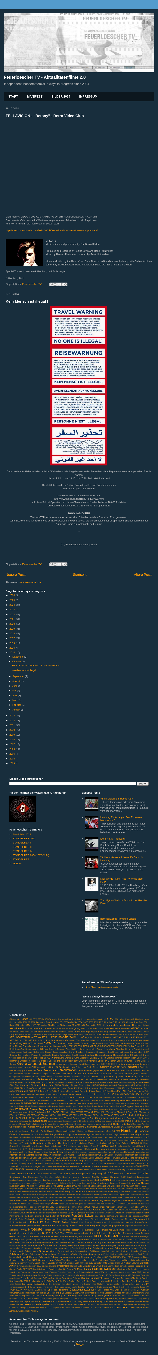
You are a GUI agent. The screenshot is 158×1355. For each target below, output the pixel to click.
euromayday (97, 1088)
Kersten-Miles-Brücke (133, 1163)
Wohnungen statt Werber (129, 1304)
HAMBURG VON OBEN (31, 1134)
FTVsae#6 (108, 1115)
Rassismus (38, 1236)
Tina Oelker (47, 1287)
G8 (74, 1118)
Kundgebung (95, 1173)
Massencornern (28, 1194)
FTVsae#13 (110, 1112)
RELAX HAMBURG (66, 1240)
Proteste (35, 1229)
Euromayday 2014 (112, 1088)
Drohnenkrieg (29, 1082)
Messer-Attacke (16, 1198)
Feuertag (115, 1101)
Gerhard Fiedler (79, 1121)
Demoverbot (134, 1070)
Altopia (21, 1032)
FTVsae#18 (25, 1115)
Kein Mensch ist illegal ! (27, 301)
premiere (129, 1222)
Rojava (12, 1245)
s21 (147, 1245)
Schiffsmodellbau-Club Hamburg (104, 1251)
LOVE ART (77, 1186)
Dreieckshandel (16, 1082)
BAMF (111, 1043)
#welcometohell (99, 1019)
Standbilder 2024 (21, 834)
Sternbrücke (72, 1272)
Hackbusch (23, 1131)
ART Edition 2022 (36, 1040)
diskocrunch (97, 1077)
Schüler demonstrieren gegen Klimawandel (72, 1257)
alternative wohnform (120, 1028)
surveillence (14, 1278)
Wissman (95, 1304)
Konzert (29, 1169)
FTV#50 (79, 1112)
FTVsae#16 (143, 1112)
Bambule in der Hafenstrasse (94, 1043)
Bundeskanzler (45, 1055)
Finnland (116, 1104)
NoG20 (86, 1207)
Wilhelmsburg (142, 1301)
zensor (98, 1308)
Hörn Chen (134, 1149)
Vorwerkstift (132, 1299)
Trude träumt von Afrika (107, 1287)
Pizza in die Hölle (100, 1219)
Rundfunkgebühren (86, 1245)
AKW (29, 1028)
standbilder (14, 1272)
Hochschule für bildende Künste (47, 1149)
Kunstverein (15, 1177)
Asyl (87, 1040)
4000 (17, 1025)
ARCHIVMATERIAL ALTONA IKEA (133, 1035)
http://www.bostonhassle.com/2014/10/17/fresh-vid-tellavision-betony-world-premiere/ (52, 230)
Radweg (74, 1233)
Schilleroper (35, 1254)
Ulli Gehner (143, 1289)
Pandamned (130, 1213)
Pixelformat (84, 1219)
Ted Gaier (27, 1284)
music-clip (45, 1203)
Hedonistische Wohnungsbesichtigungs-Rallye (95, 1143)
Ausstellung (15, 1043)
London (42, 1186)
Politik (56, 1222)
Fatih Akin (122, 1091)
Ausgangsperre (122, 1040)
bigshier (35, 1049)
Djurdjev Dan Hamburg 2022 (129, 1076)
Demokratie (50, 1070)
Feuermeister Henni (101, 1101)
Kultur (30, 1173)
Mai (14, 690)
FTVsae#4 (98, 1115)
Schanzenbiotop (123, 1248)
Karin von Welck (36, 1163)
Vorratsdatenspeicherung (106, 1298)
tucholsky (135, 1287)
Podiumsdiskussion (18, 1222)
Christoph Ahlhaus (88, 1060)
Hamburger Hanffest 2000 (46, 1137)
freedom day (115, 1109)
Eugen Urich (84, 1088)
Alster (89, 1029)
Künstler (143, 1173)
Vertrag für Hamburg (65, 1295)
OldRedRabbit (131, 1210)
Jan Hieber (20, 1157)
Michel (77, 1197)
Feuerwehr (125, 1100)
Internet (38, 1155)
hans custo (57, 1140)
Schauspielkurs (81, 1251)
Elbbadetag (130, 1082)
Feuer (79, 1094)
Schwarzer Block (140, 1257)
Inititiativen (114, 1152)
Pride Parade (48, 1225)
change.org (59, 1058)
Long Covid (51, 1186)
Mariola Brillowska (23, 1192)
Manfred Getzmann (125, 1189)
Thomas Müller (127, 1284)
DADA (58, 1067)
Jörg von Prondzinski (25, 1161)
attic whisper (102, 1040)
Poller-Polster (77, 1222)
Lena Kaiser (135, 1180)
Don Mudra (60, 1079)
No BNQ (50, 1207)
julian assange (77, 1160)
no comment (61, 1207)
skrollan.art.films (49, 1266)
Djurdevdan (108, 1076)
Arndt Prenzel (96, 1037)
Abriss (44, 1025)
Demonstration (66, 1070)
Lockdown (24, 1185)
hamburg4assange (81, 1134)
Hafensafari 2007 (112, 1131)
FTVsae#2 (35, 1115)
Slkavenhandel (76, 1266)
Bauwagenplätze (60, 1046)
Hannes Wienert (16, 1140)
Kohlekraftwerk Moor (109, 1167)
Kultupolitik (21, 1173)
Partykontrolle (16, 1216)
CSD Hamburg (118, 1064)
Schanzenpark (16, 1251)
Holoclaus (78, 1149)
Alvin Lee (29, 1032)
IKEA (60, 1151)
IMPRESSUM (88, 96)
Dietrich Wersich (46, 1077)
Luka (100, 1186)
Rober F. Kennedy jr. (94, 1242)
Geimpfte (13, 1121)
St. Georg (68, 1269)
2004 (12, 758)
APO (76, 1035)
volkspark (64, 1299)
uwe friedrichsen (92, 1293)
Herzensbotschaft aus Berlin (89, 1146)
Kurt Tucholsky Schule (50, 1177)
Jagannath (129, 1155)
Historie (13, 1149)
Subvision (136, 1275)
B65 (30, 1043)
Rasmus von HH (25, 1236)
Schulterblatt (99, 1257)
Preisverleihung (116, 1222)
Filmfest (43, 1103)
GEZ (99, 1121)
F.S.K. (36, 1091)
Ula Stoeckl (116, 1289)
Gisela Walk (25, 1124)
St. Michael (79, 1269)
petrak (40, 1219)
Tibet (137, 1284)
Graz (60, 1127)
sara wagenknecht (62, 1248)
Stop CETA (99, 1272)
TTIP (127, 1287)
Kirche (24, 1167)
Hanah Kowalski (125, 1137)
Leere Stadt (93, 1180)
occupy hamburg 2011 (36, 1210)
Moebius (69, 1201)
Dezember (18, 656)
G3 (65, 1118)
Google (24, 1127)
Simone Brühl (114, 1263)
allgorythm (81, 1029)
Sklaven (135, 1263)
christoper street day (67, 1060)
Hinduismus (122, 1146)
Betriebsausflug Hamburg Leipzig (118, 918)
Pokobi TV (36, 1222)
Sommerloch (113, 1266)
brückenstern (136, 1052)
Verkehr (36, 1296)
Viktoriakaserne (137, 1296)
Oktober (17, 661)
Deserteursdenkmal (32, 1074)
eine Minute (119, 1082)
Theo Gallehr (98, 1284)
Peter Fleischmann (134, 1216)
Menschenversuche (139, 1194)
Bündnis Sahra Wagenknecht (65, 1055)
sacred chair (15, 1248)
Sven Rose (61, 1278)
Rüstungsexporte (113, 1245)
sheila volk (135, 1260)
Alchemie (57, 1029)
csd (98, 1064)
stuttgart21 (126, 1275)
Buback (13, 1055)
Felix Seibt (20, 1095)
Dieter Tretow (32, 1077)
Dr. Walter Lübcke (127, 1079)
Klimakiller (57, 1167)
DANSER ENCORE (110, 1067)
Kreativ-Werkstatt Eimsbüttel (107, 1170)
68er (22, 1025)
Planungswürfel (141, 1219)
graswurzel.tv (51, 1126)
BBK (71, 1046)
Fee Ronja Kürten (136, 1091)
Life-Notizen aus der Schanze (54, 1183)
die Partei (119, 1074)
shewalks (145, 1260)
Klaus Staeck (46, 1167)
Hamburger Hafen (139, 1134)
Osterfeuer (109, 1213)
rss (59, 1245)
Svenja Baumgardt (91, 1278)
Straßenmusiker (29, 1275)
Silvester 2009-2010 (57, 1263)
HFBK (105, 1146)
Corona (22, 1063)
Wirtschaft (72, 1304)
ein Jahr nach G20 (85, 1082)
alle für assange (69, 1029)
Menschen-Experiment (119, 1195)
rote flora (43, 1245)
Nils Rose (28, 1207)
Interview (46, 1154)
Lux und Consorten (111, 1186)
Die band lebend (59, 1074)
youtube (60, 1308)
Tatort (11, 1284)
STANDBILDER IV (22, 851)
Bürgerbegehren (86, 1055)
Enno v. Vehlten (125, 1085)
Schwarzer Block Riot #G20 (23, 1260)
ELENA (58, 1085)
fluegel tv (81, 1106)
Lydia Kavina (126, 1186)
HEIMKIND (136, 1143)
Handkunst (138, 1137)
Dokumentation (46, 1079)
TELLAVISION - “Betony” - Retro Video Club (45, 116)
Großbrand (79, 1127)
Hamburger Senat (88, 1137)
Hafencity (51, 1131)
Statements (37, 1272)
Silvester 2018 (73, 1263)
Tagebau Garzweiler (38, 1281)
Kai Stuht (135, 1161)
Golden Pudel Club (103, 1124)
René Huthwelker (91, 1240)
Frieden (145, 1109)
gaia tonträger (82, 1118)
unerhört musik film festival (34, 1293)
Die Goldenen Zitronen (78, 1073)
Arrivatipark (108, 1037)
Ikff (65, 1152)
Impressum (82, 1152)
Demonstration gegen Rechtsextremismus (98, 1070)
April (15, 695)
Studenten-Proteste (75, 1275)
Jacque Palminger (116, 1155)
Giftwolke (117, 1121)
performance (64, 1215)
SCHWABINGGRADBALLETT (118, 1257)
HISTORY (22, 1149)
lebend (83, 1180)
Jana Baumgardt (33, 1158)
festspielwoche (54, 1095)
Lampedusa (143, 1177)
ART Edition (124, 1037)
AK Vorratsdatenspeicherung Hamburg (122, 1025)
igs (54, 1152)
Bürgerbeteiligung (104, 1055)
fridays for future (132, 1109)
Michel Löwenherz (89, 1198)
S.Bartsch (140, 1245)
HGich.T (112, 1146)
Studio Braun (114, 1275)
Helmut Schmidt (23, 1146)
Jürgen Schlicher (106, 1161)
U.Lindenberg (40, 1290)
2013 (12, 715)
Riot (69, 1242)
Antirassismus (55, 1034)
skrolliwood (63, 1265)
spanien (139, 1266)
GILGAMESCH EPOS (130, 1121)
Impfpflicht (72, 1152)
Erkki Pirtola (19, 1088)
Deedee (12, 1070)
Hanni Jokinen (32, 1140)
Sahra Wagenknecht (31, 1248)
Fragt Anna (97, 1106)
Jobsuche (99, 1158)
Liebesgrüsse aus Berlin (20, 1183)
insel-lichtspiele (127, 1152)
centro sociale (39, 1057)
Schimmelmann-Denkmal (68, 1254)
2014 (12, 652)
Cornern (13, 1064)
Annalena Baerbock (135, 1032)
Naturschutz (106, 1204)
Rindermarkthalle (59, 1242)
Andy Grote (79, 1031)
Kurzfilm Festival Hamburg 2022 (108, 1177)
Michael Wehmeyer (64, 1198)
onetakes (62, 1212)
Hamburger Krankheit (68, 1137)
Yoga (54, 1308)
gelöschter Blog (26, 1121)
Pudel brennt (125, 1230)
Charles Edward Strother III (77, 1058)
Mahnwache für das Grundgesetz (52, 1188)
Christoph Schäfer (107, 1060)
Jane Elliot (46, 1158)
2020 (12, 623)
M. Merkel (136, 1186)
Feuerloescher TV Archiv (132, 1094)
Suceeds (145, 1275)
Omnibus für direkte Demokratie (42, 1212)
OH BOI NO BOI (84, 1210)
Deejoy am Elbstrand (26, 1070)
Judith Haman (62, 1160)
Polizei (65, 1222)
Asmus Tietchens (77, 1040)
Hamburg (129, 1130)
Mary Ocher (14, 1195)
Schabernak (98, 1248)
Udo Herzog (103, 1290)
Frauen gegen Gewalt (81, 1109)
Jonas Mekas (127, 1157)
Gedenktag (144, 1118)
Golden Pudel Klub (122, 1124)
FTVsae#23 (56, 1115)
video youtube (105, 1295)
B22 (25, 1043)
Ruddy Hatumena (69, 1245)
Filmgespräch (54, 1104)
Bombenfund (21, 1052)
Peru (96, 1216)
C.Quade (134, 1055)
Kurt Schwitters (30, 1177)
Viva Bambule (33, 1299)
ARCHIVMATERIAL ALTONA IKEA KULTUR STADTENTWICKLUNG (46, 1037)
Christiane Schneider (29, 1061)
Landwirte (47, 1180)
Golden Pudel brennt (84, 1124)
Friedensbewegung (18, 1112)
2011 (12, 725)
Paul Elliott (28, 1216)
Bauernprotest (142, 1043)
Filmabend (14, 1103)
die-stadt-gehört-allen (134, 1073)
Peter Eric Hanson (117, 1216)
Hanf (146, 1137)
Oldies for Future (116, 1210)
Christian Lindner (114, 1058)
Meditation (53, 1194)
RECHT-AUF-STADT (107, 1236)
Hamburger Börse (99, 1135)
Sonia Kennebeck (127, 1266)
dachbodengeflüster (45, 1067)
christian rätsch (129, 1058)
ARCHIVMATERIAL (108, 1034)
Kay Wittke (75, 1164)
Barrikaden (129, 1043)
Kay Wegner (65, 1164)
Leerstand (105, 1179)
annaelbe (121, 1031)
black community (87, 1049)
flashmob (13, 1106)
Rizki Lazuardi (78, 1242)
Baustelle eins (29, 1046)
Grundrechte (91, 1126)
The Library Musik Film (72, 1284)
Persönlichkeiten (82, 1215)
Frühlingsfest (40, 1112)
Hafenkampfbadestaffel (66, 1131)
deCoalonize (143, 1067)
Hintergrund (133, 1146)
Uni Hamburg (53, 1292)
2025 (12, 600)
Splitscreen (43, 1269)
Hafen (31, 1131)
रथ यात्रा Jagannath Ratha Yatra (116, 798)
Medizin (62, 1195)
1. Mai (110, 1019)
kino (18, 1166)
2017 (12, 638)
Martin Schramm (141, 1192)
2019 (12, 628)
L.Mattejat (131, 1177)
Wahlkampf (14, 1301)
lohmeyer (34, 1186)
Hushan (44, 1152)
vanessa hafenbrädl (122, 1293)
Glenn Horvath (59, 1124)
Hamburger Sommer (107, 1137)
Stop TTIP (136, 1272)
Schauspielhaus (66, 1251)
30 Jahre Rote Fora (134, 1022)
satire (89, 1248)
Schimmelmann (49, 1254)
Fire (122, 1104)
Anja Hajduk (91, 1031)
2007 (12, 744)
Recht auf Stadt (86, 1236)
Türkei (142, 1287)
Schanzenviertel (48, 1251)
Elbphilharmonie (22, 1085)
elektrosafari (47, 1085)
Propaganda (115, 1225)
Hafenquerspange (96, 1131)
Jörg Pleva (139, 1158)
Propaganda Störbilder (132, 1226)
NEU (127, 1204)
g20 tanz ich (33, 1118)
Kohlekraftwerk (92, 1166)
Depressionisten (16, 1074)
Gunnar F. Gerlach (133, 1127)
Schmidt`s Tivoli (135, 1254)
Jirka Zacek (89, 1158)
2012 (12, 720)
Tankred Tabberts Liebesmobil (97, 1281)
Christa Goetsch (98, 1057)
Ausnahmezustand (139, 1040)
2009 (12, 734)
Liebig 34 (36, 1183)
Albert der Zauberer (42, 1028)
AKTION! (17, 863)
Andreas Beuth (51, 1031)
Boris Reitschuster (36, 1052)
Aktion (146, 1025)
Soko (104, 1266)
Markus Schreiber (55, 1191)
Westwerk (108, 1301)
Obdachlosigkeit (17, 1209)
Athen (92, 1040)
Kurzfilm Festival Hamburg (76, 1177)
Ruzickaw (125, 1245)
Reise (54, 1240)
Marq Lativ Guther (86, 1191)
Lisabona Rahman (118, 1183)
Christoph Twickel (125, 1060)
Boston (48, 1052)
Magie (20, 1189)
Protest (22, 1229)
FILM (146, 1100)
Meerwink (71, 1195)
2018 (12, 633)
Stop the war (124, 1272)
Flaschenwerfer (142, 1104)
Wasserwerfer (62, 1301)
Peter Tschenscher (27, 1219)
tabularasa (107, 1278)
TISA (56, 1287)
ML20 (62, 1200)
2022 (12, 614)
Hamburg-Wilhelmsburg (58, 1134)
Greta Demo (68, 1127)
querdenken (15, 1233)
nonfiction (110, 1207)
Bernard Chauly (142, 1046)
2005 (12, 753)
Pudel (98, 1229)
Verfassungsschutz (23, 1296)
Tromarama (91, 1287)
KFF (146, 1163)
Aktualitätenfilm (17, 1028)
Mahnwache (29, 1188)
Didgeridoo (46, 1074)
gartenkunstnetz (118, 1118)
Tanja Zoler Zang (59, 1281)
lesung (145, 1180)
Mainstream (91, 1188)
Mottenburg (97, 1200)
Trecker (81, 1287)
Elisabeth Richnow (70, 1085)
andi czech (38, 1032)
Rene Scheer (105, 1240)
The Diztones (54, 1284)
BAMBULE (49, 1043)
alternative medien (101, 1029)
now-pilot (134, 1207)
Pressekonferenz (17, 1225)
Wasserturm (48, 1301)
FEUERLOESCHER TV (98, 1094)
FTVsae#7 (119, 1115)
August (16, 681)
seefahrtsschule (88, 1260)
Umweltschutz (15, 1293)
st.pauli (89, 1269)
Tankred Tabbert (76, 1281)
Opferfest (72, 1213)
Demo (40, 1070)
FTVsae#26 (78, 1115)
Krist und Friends (133, 1170)
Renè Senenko (118, 1240)
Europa (125, 1088)
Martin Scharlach (126, 1192)
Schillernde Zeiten (19, 1254)
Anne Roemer (21, 1035)
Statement (26, 1272)
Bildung (44, 1049)
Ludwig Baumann (90, 1186)
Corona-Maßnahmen (41, 1063)
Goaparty (70, 1124)
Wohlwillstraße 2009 (109, 1304)
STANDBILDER (20, 859)
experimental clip (18, 1091)
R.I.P (45, 1233)
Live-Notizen (142, 1183)
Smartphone (89, 1266)
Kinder (12, 1167)
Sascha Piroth (78, 1248)
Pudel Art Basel (110, 1229)
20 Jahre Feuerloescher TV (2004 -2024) (56, 1022)
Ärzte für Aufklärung (54, 1040)
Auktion (112, 1040)
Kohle (81, 1166)
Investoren (56, 1155)
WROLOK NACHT (44, 1308)
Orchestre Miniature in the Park (90, 1213)
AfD (83, 1025)
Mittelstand (53, 1201)
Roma (34, 1245)
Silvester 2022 (100, 1263)
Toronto (73, 1287)
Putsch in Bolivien (140, 1230)
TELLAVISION (40, 1284)
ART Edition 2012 (140, 1037)
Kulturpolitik (82, 1173)
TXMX (19, 1289)
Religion (79, 1239)
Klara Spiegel (34, 1167)
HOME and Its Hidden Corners (99, 1149)
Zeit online (75, 1308)
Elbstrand (35, 1085)
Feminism (30, 1095)
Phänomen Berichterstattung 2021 (61, 1219)
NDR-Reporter (118, 1204)
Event (146, 1088)
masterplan (42, 1194)
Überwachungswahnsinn (83, 1289)
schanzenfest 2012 (140, 1248)
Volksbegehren (52, 1299)
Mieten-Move (116, 1198)
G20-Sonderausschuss (51, 1118)
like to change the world (80, 1183)
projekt (104, 1226)
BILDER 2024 (60, 96)
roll (29, 1245)
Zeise (67, 1308)
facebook (100, 1091)
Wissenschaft (84, 1304)
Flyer (88, 1106)
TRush (122, 1287)
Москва (34, 1311)
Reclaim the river (129, 1236)
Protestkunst (63, 1229)
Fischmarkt (130, 1104)
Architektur (93, 1035)
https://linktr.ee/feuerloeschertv (101, 987)
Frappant (129, 1106)
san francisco (47, 1248)
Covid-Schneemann (87, 1064)
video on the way (87, 1295)
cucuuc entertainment (18, 1067)
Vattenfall (136, 1293)
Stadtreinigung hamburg (138, 1269)
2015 (12, 647)
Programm (95, 1225)
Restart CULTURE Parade (137, 1240)
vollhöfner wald (75, 1299)
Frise (31, 1112)
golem (17, 1127)
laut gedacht (73, 1180)
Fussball (129, 1115)
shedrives (124, 1260)
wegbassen (83, 1301)
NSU (142, 1207)
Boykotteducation (59, 1052)
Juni (14, 685)
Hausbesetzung (65, 1143)
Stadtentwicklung (105, 1268)
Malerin (101, 1189)
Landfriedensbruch (17, 1180)
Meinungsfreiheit (101, 1195)
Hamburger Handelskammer (21, 1137)
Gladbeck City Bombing (42, 1124)
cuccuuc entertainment (137, 1064)
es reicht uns (54, 1088)
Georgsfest (67, 1121)
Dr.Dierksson (142, 1079)
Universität (67, 1292)
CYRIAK (33, 1067)
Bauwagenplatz (44, 1046)
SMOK (98, 1266)
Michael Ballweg (31, 1198)
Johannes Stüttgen (112, 1158)
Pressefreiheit (142, 1222)
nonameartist (98, 1207)
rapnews (136, 1233)
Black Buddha (72, 1049)
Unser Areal (79, 1292)
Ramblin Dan (115, 1233)
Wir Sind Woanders (59, 1304)
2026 (12, 595)
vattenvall (144, 1293)
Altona (135, 1028)
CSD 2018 (105, 1064)
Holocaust (68, 1149)
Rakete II (94, 1233)
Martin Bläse (101, 1192)
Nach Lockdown (66, 1204)
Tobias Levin (64, 1287)
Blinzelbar (120, 1049)
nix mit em (40, 1207)
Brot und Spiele (122, 1052)
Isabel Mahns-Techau (71, 1155)
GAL (92, 1118)
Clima (137, 1061)
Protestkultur (50, 1229)
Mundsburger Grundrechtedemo (120, 1200)
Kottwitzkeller (50, 1169)
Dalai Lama (81, 1067)
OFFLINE (69, 1209)
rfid (27, 1242)
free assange (101, 1109)
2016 (12, 643)
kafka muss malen (122, 1161)
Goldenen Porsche (140, 1124)
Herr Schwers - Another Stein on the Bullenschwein (53, 1146)
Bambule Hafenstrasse (68, 1043)
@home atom (15, 1019)
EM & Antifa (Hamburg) (112, 838)
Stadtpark (122, 1269)
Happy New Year (108, 1140)
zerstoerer (121, 1307)
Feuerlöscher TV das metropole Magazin (72, 1101)
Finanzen (108, 1104)
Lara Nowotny (60, 1180)
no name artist (75, 1207)
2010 (12, 729)
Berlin (131, 1046)
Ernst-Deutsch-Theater (37, 1088)
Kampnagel (22, 1164)
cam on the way (24, 1058)
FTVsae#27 (89, 1115)
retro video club (17, 1242)
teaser (18, 1284)
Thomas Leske (112, 1284)
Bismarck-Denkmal (56, 1049)
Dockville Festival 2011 (27, 1079)
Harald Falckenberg (126, 1140)
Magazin (13, 1189)
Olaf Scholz (99, 1209)
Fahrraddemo (110, 1091)
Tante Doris (116, 1281)
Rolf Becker (21, 1245)
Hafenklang (82, 1131)
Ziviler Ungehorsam (139, 1307)
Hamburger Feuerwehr (119, 1135)
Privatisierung (62, 1226)
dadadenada (68, 1067)
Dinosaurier (59, 1077)
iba (50, 1152)
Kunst (108, 1173)
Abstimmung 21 (67, 1025)
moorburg (78, 1201)
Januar (16, 709)
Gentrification (40, 1120)
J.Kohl (104, 1155)
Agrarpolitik (91, 1025)
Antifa (44, 1034)
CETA (50, 1057)
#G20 (26, 1019)
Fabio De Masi (58, 1091)
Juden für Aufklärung (45, 1161)
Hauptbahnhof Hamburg (45, 1143)
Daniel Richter (93, 1067)
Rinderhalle (46, 1242)
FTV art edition (68, 1112)
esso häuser (67, 1088)
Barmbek (119, 1043)
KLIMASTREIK (70, 1166)
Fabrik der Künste (87, 1091)
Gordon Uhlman (36, 1126)
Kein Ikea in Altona (91, 1163)
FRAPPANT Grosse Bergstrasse (33, 1109)
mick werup (104, 1198)
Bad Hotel (38, 1043)
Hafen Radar (40, 1131)
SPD (146, 1266)
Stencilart (62, 1272)
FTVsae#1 (88, 1112)
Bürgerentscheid (121, 1055)
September (18, 676)
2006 (12, 749)
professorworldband (79, 1225)
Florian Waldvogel (67, 1106)
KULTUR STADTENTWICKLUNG (48, 1174)
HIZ (29, 1149)
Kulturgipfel (69, 1173)
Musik (54, 1203)
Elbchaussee (142, 1082)
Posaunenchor (100, 1222)
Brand (71, 1052)
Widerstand (119, 1301)
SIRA (123, 1263)
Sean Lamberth (73, 1260)
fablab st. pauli (72, 1091)
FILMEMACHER (29, 1103)
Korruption (38, 1170)
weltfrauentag (95, 1301)
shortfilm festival (27, 1263)
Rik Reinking (35, 1242)
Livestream (14, 1186)
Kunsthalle (132, 1173)
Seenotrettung (102, 1260)
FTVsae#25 (67, 1115)
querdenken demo (32, 1233)
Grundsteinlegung (105, 1127)
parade (139, 1212)
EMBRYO (102, 1085)
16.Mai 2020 (21, 1022)
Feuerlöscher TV (45, 1101)
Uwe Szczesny (106, 1293)
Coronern (74, 1064)
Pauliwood (39, 1216)
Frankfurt (120, 1106)
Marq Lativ (70, 1191)
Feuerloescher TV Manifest (136, 1098)
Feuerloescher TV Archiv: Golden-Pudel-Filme (33, 1097)
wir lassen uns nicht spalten (35, 1304)
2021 (12, 619)
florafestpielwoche (49, 1106)
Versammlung (47, 1295)
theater (87, 1284)
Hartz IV (28, 1143)
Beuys (28, 1049)
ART (115, 1037)
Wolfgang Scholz (27, 1308)
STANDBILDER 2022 (24, 838)
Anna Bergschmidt (107, 1031)
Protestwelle (77, 1229)
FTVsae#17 (14, 1115)
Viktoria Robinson (121, 1296)
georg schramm (55, 1121)
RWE (132, 1245)
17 (29, 1022)
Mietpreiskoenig (30, 1201)
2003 (12, 763)
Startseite (80, 575)
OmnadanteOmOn (17, 1213)
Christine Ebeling (47, 1060)
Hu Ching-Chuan (32, 1152)
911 (38, 1025)
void (43, 1299)
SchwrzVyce (60, 1260)
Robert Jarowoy (112, 1242)
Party (146, 1212)
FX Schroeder (141, 1115)
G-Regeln (13, 1118)
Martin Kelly (113, 1192)
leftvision (115, 1180)
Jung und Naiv (91, 1161)
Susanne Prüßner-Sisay (44, 1278)
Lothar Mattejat (64, 1185)
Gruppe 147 (119, 1127)
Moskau (87, 1200)
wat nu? (73, 1301)
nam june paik (81, 1204)
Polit (47, 1222)
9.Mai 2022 (31, 1025)
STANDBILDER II (21, 842)
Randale (127, 1233)
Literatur (131, 1183)
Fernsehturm (41, 1095)
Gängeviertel (102, 1118)
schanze (108, 1248)
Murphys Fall (143, 1201)
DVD (46, 1082)
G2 (20, 1118)
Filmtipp (73, 1103)
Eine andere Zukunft (104, 1082)
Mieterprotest (15, 1200)
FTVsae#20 (46, 1115)
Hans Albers (45, 1140)
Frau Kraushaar (61, 1109)
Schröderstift (44, 1257)
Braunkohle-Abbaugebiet (96, 1052)
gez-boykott (107, 1121)
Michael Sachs (47, 1198)
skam (128, 1263)
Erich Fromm (138, 1085)
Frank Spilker (109, 1106)
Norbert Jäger (122, 1207)
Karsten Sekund (52, 1164)
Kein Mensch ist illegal (112, 1164)
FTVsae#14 (122, 1112)
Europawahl (136, 1088)
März (15, 700)
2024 (12, 604)
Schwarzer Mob (46, 1260)
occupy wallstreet (56, 1210)
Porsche (88, 1222)
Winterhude (14, 1304)
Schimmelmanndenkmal (92, 1254)
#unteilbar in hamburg (82, 1019)
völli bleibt (88, 1299)
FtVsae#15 (132, 1112)
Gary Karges (132, 1118)
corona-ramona (62, 1064)
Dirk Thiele (86, 1077)
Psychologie (89, 1230)
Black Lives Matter (106, 1049)
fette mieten (68, 1094)
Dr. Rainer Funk (112, 1079)
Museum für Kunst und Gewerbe (24, 1204)
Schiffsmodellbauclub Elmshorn (134, 1251)
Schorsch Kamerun (28, 1257)
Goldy (11, 1127)
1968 (33, 1022)
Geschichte (92, 1121)
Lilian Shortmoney (100, 1183)
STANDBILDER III (22, 847)
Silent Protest (41, 1263)
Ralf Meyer (103, 1233)
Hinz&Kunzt (143, 1146)
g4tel (69, 1118)
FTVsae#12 (99, 1112)
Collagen (145, 1061)
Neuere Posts (16, 575)
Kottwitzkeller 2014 (85, 1170)
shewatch (14, 1263)
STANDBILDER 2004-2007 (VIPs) (30, 855)
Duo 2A (39, 1082)
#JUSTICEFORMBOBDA (40, 1019)
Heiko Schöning (123, 1143)
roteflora (53, 1245)
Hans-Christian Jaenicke (75, 1140)
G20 (24, 1118)
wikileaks (130, 1301)
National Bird (94, 1204)
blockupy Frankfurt (133, 1049)
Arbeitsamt (83, 1035)
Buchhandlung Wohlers (27, 1055)
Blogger (80, 1344)
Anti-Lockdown (34, 1035)
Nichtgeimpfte (16, 1207)
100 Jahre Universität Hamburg (129, 1019)
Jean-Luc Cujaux (59, 1157)
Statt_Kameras (50, 1272)
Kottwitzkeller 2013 (67, 1169)
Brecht (111, 1052)
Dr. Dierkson (98, 1079)
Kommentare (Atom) (30, 582)
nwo (147, 1207)
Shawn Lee (114, 1260)
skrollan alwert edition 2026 (29, 1266)
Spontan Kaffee (56, 1269)
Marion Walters (38, 1191)
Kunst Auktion (120, 1174)
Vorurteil (122, 1299)
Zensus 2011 (107, 1307)
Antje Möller (67, 1035)
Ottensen (119, 1212)
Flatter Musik (24, 1106)
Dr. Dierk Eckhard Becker (79, 1079)
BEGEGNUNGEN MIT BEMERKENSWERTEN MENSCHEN (100, 1046)
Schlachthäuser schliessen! (116, 1254)
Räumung (73, 1236)
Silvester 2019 (86, 1263)
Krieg (122, 1170)
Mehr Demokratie (84, 1194)
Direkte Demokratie (72, 1077)
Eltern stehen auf (86, 1085)
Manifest (138, 1188)
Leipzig (124, 1180)
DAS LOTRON (129, 1067)
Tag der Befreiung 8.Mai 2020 (127, 1278)
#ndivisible (56, 1019)
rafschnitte (84, 1233)
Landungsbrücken (34, 1180)
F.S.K (31, 1091)
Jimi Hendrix (78, 1158)
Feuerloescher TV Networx (23, 1100)
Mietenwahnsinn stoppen (136, 1197)
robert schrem (127, 1242)
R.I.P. (51, 1233)
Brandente (80, 1052)
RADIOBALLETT (62, 1233)
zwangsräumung (23, 1311)
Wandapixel (25, 1301)
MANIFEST (34, 96)
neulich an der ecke (140, 1204)
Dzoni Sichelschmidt (58, 1082)
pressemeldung (34, 1226)
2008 (12, 739)
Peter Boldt (104, 1216)
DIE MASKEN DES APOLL (102, 1074)
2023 (12, 609)
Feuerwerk (137, 1100)
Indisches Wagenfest (98, 1152)
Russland (100, 1245)
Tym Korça (28, 1290)
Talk (49, 1281)
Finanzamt (98, 1104)
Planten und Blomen (122, 1219)
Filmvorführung (85, 1103)
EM (96, 1085)
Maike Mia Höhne (77, 1189)
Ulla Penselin (129, 1290)
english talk (112, 1085)
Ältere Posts (143, 575)
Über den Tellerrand (58, 1289)
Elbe (11, 1085)
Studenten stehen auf (56, 1275)
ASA (66, 1040)
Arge (87, 1037)
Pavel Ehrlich (50, 1216)
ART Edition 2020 (18, 1040)
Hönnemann (122, 1149)
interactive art (142, 1152)
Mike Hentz (43, 1201)
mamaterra (110, 1188)
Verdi (11, 1296)
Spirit (35, 1269)
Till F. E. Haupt (34, 1287)
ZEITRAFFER (87, 1307)
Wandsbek (36, 1301)
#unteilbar (66, 1019)
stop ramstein (111, 1272)
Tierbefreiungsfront (17, 1287)
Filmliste (64, 1103)
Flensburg (35, 1106)
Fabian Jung (45, 1091)
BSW (146, 1052)
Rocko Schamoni (141, 1242)
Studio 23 (103, 1275)
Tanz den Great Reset (131, 1281)
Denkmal (145, 1070)
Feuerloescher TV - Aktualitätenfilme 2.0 (45, 77)
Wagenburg (144, 1299)
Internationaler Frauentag (21, 1154)
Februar (17, 704)
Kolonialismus (126, 1166)
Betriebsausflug (17, 1049)
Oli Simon (143, 1209)
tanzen (145, 1281)
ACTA (77, 1025)
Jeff (70, 1157)
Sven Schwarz (73, 1278)
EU (75, 1088)
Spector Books (15, 1269)
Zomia (12, 1311)
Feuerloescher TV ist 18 (110, 1098)
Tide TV (145, 1284)
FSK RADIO (53, 1112)
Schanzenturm (31, 1251)
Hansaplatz (93, 1140)
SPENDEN (28, 1269)
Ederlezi (71, 1082)
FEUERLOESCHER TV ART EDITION (78, 1097)
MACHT (145, 1186)
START (13, 96)
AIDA (99, 1025)
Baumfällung (15, 1046)
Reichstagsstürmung (27, 1240)
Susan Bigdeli (27, 1278)
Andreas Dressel (66, 1032)
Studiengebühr (92, 1275)
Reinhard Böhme (44, 1240)
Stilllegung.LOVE (86, 1272)
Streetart (42, 1275)
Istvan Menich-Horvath (91, 1155)
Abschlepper (53, 1025)
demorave (124, 1070)
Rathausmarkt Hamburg (56, 1236)
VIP (24, 1298)
